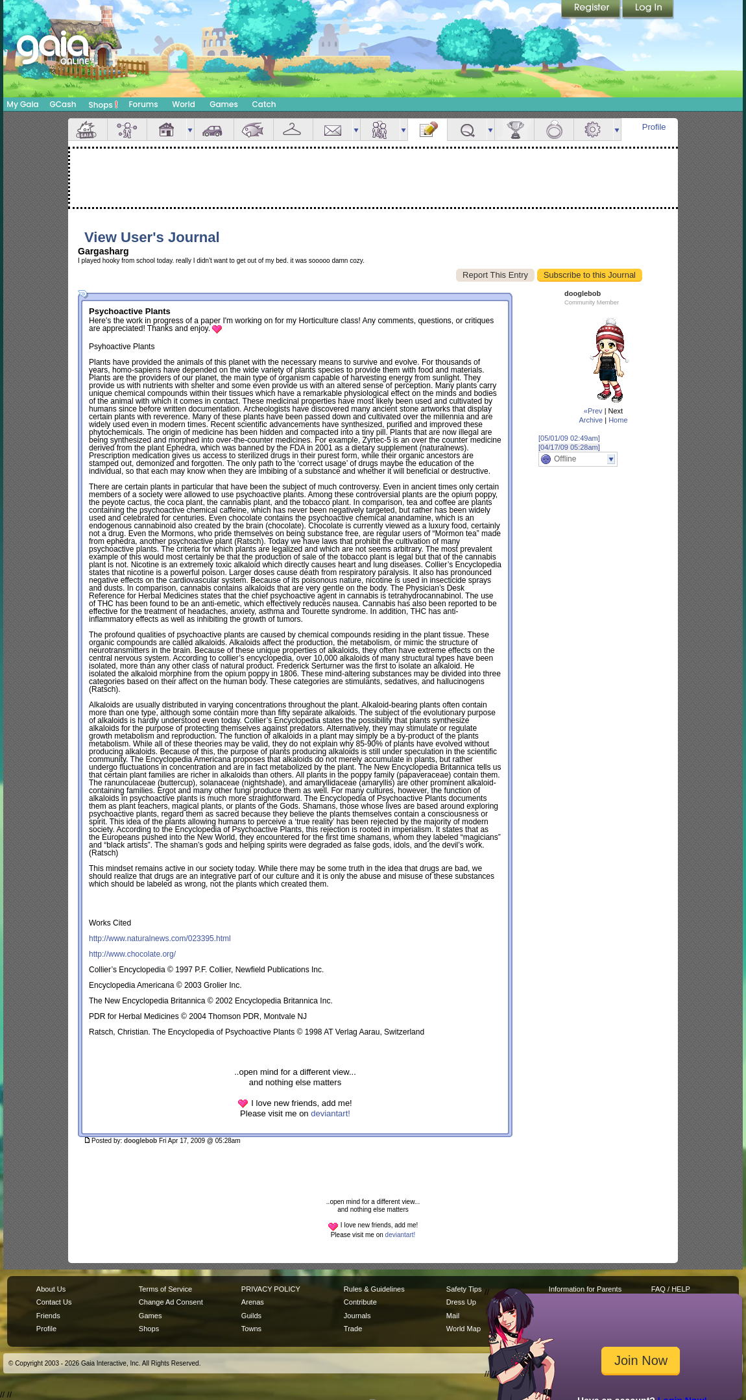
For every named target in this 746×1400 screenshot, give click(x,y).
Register (591, 9)
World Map (463, 1328)
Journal (427, 129)
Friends (380, 129)
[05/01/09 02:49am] (569, 438)
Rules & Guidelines (374, 1289)
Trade (353, 1328)
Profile (654, 127)
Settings (593, 129)
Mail (332, 129)
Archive (591, 420)
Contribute (360, 1302)
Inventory (293, 129)
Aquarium (253, 129)
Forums (143, 104)
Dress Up (461, 1302)
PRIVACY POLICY (270, 1289)
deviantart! (330, 1113)
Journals (357, 1316)
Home (617, 420)
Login (648, 9)
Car (214, 129)
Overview (87, 129)
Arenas (252, 1302)
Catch (264, 104)
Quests (467, 129)
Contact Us (54, 1302)
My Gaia (22, 104)
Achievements (514, 129)
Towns (251, 1328)
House (166, 129)
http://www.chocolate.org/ (132, 954)
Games (224, 104)
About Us (51, 1289)
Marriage (554, 129)
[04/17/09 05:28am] (569, 447)
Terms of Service (165, 1289)
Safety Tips (464, 1289)
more (190, 129)
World (183, 104)
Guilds (251, 1316)
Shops (103, 104)
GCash (63, 104)
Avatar (127, 129)
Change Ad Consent (171, 1302)
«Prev (593, 411)
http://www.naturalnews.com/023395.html (160, 938)
